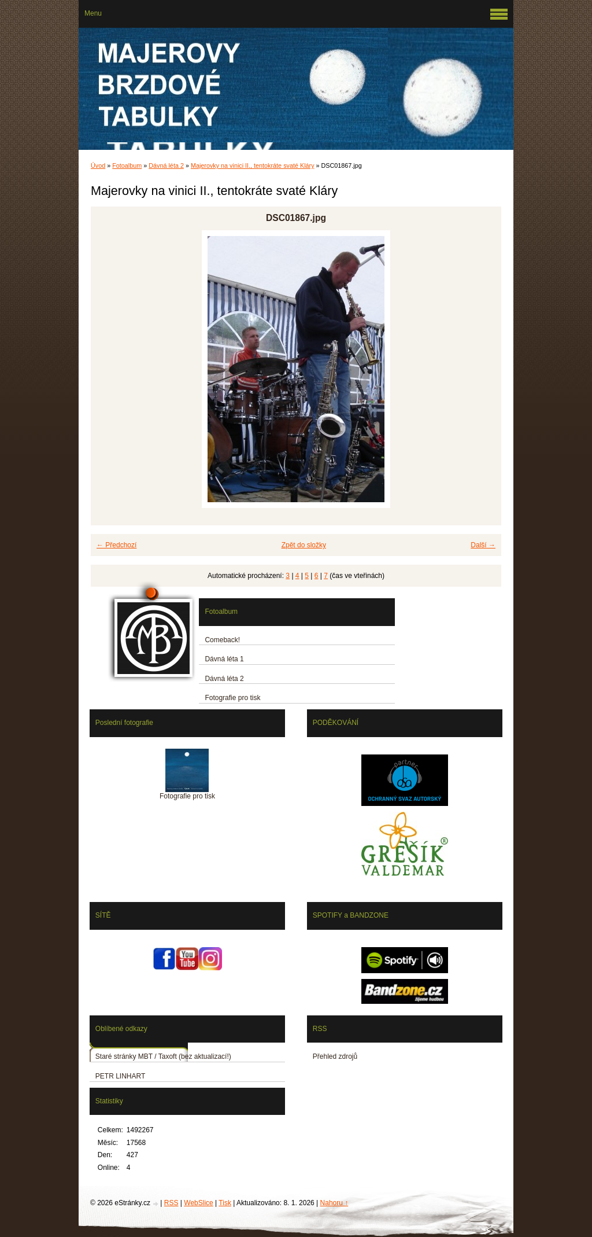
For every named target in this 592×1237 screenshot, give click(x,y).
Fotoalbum (127, 165)
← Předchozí (116, 545)
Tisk (225, 1203)
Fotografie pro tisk (232, 698)
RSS (171, 1203)
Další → (483, 545)
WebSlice (198, 1203)
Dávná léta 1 (224, 659)
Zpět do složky (304, 545)
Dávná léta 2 (166, 165)
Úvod (98, 165)
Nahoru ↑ (334, 1203)
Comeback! (222, 640)
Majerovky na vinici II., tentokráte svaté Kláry (252, 165)
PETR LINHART (120, 1076)
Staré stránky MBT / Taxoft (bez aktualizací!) (163, 1056)
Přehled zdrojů (335, 1056)
